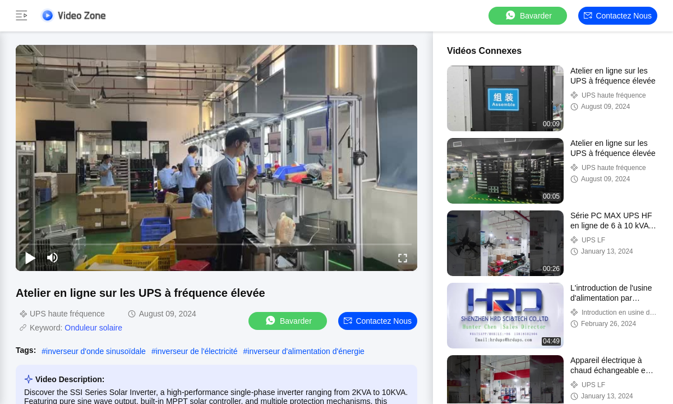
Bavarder (528, 15)
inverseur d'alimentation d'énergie (305, 351)
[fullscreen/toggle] (402, 257)
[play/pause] (30, 257)
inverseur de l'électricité (197, 351)
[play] (216, 158)
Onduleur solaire (93, 327)
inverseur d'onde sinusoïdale (96, 351)
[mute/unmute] (53, 257)
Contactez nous (618, 15)
